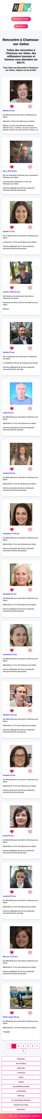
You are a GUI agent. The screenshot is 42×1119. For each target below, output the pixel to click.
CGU (16, 1116)
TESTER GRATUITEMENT (21, 19)
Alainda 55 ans (9, 352)
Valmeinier (21, 1109)
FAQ (10, 1116)
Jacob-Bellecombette (21, 1086)
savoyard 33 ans (9, 896)
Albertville (21, 1068)
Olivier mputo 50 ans (11, 1017)
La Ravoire (21, 1073)
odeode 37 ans (9, 231)
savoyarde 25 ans (10, 654)
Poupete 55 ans (9, 775)
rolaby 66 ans (8, 413)
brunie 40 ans (8, 836)
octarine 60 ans (9, 473)
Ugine (21, 1077)
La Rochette (21, 1091)
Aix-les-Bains (21, 1063)
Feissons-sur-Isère (21, 1105)
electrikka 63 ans (9, 594)
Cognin (21, 1082)
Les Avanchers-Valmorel (21, 1100)
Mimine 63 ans (9, 111)
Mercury (21, 1096)
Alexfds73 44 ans (10, 715)
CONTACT (36, 1116)
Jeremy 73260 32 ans (11, 292)
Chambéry (21, 1059)
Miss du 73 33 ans (10, 957)
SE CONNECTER (21, 26)
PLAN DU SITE (25, 1116)
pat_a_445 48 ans (10, 171)
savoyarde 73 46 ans (11, 534)
